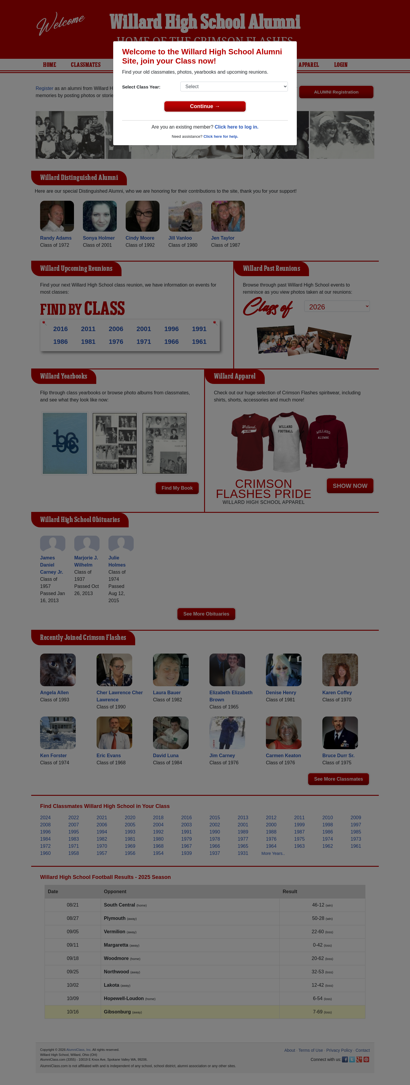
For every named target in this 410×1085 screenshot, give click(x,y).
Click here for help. (221, 136)
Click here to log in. (236, 126)
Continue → (205, 106)
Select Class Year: (141, 86)
